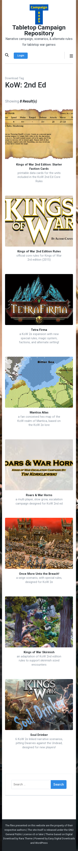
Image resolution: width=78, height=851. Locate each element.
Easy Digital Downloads (61, 838)
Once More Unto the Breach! (39, 574)
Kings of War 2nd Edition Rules (39, 251)
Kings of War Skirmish (39, 652)
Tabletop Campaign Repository (39, 30)
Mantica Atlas (39, 412)
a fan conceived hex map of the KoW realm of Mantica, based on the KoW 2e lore (39, 421)
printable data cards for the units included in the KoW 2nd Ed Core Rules (39, 177)
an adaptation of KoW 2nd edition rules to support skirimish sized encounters (39, 660)
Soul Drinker (39, 735)
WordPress (41, 842)
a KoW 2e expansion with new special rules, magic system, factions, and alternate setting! (39, 338)
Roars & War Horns (39, 495)
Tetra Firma (39, 330)
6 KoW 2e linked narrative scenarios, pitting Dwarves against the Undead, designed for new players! (39, 743)
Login (20, 55)
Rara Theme (26, 838)
